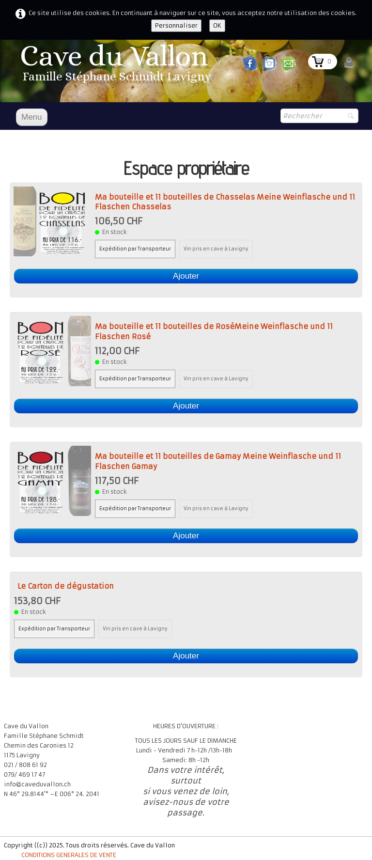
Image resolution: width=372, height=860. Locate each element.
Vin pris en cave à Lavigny (216, 249)
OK (217, 25)
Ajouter (186, 276)
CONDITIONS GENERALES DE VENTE (68, 855)
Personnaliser (176, 25)
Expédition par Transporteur (135, 249)
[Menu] (31, 117)
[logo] (117, 66)
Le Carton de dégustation (65, 586)
